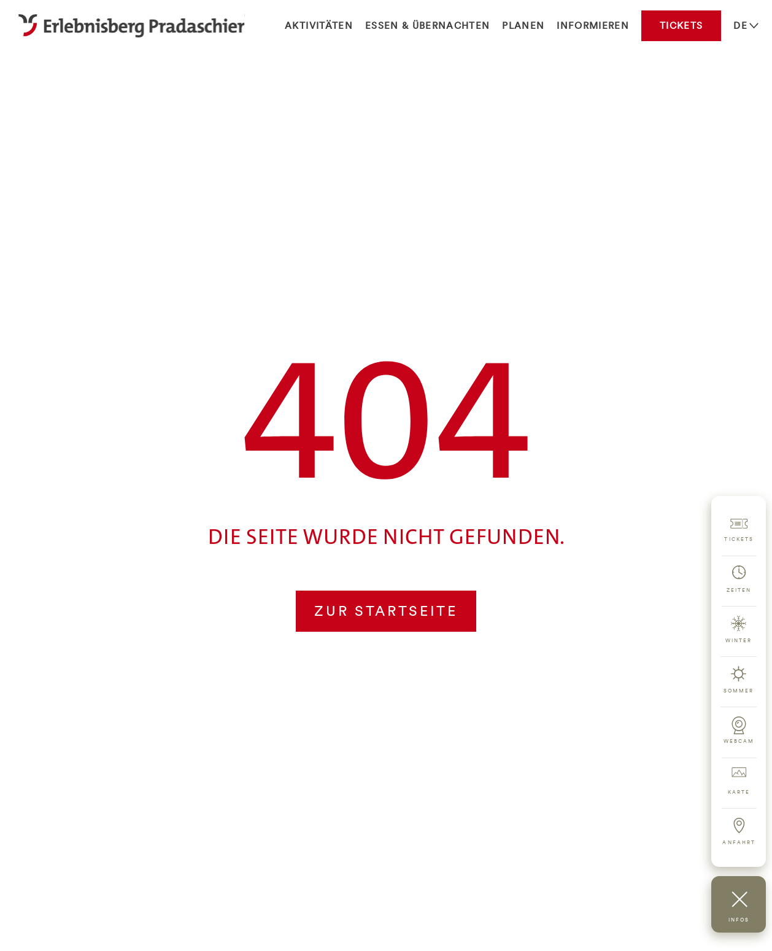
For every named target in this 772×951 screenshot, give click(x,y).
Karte (739, 792)
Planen (523, 25)
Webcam (739, 741)
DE (740, 25)
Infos (738, 920)
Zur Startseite (386, 610)
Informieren (593, 25)
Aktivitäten (319, 25)
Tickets (681, 25)
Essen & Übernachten (427, 25)
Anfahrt (738, 842)
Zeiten (739, 590)
